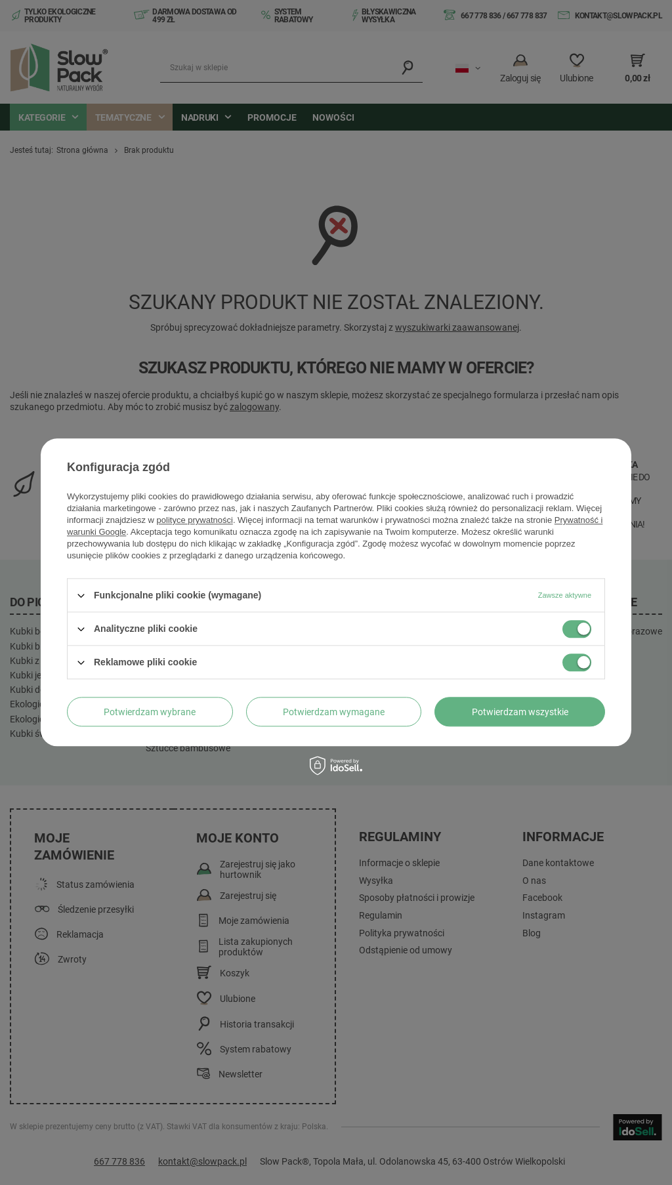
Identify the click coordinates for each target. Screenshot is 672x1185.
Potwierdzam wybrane (150, 712)
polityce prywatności (195, 520)
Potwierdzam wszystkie (520, 712)
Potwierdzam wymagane (334, 712)
